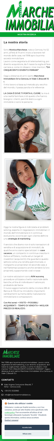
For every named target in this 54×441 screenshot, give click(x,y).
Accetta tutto (27, 427)
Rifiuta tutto (27, 434)
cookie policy (10, 412)
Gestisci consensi (11, 420)
